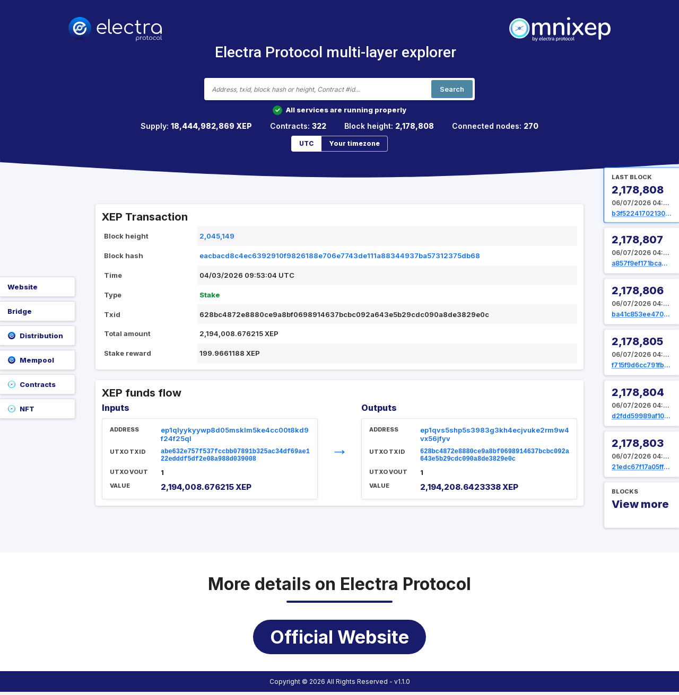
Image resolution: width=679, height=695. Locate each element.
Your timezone (354, 143)
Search (452, 89)
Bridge (19, 311)
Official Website (339, 640)
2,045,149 (216, 236)
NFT (20, 408)
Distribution (35, 335)
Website (22, 287)
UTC (306, 143)
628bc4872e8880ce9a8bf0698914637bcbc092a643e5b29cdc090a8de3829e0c (494, 457)
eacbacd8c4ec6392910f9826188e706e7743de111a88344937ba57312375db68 (339, 255)
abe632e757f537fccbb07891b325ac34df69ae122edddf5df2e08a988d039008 (235, 457)
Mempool (30, 360)
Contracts (31, 384)
